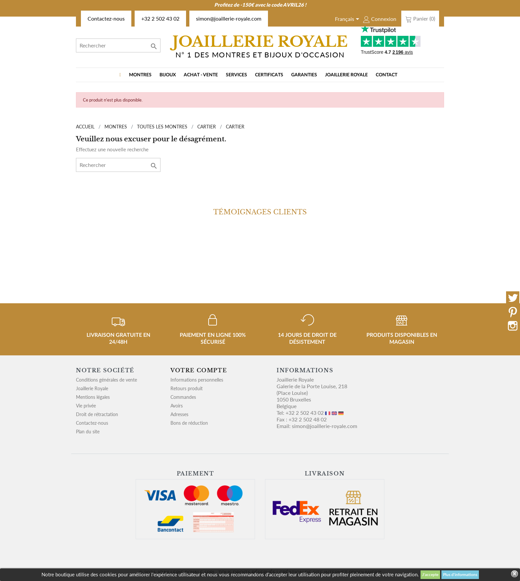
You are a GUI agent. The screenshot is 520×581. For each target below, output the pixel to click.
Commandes (183, 397)
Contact (386, 75)
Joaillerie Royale (346, 75)
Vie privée (86, 405)
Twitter (512, 298)
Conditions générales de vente (106, 380)
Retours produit (186, 388)
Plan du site (87, 431)
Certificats (269, 75)
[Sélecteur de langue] (348, 20)
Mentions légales (93, 397)
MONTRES (140, 75)
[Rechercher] (118, 45)
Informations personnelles (196, 380)
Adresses (179, 414)
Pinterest (512, 312)
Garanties (304, 75)
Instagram (512, 325)
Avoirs (176, 405)
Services (236, 75)
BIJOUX (168, 75)
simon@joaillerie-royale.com (228, 18)
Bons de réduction (189, 423)
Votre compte (198, 370)
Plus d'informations (460, 575)
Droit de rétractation (97, 414)
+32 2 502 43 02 (160, 18)
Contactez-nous (106, 18)
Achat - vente (201, 75)
